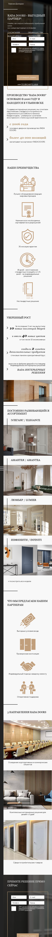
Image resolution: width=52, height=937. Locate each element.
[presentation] (30, 63)
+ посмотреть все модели (19, 581)
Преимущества (35, 32)
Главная (11, 4)
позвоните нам (29, 84)
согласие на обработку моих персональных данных (31, 49)
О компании (13, 32)
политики (28, 52)
